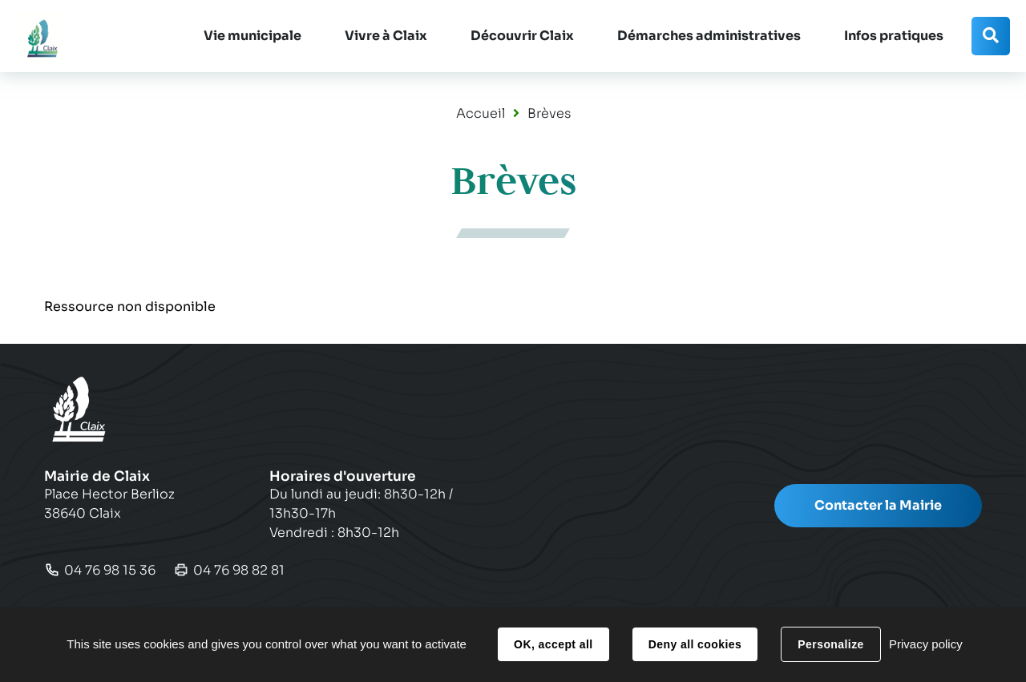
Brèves (549, 113)
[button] (252, 36)
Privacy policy (926, 644)
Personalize (830, 644)
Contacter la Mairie (878, 505)
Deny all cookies (694, 644)
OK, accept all (553, 644)
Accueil (480, 113)
